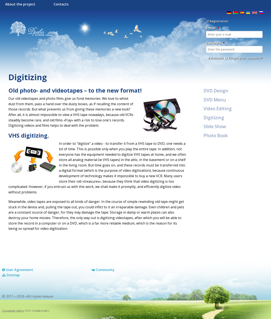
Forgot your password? (244, 58)
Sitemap (11, 275)
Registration (217, 21)
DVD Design (216, 91)
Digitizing (214, 118)
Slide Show (215, 126)
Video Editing (218, 109)
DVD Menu (215, 100)
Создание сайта (13, 310)
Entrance (215, 58)
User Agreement (17, 269)
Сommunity (103, 269)
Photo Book (216, 135)
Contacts (61, 4)
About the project (20, 4)
